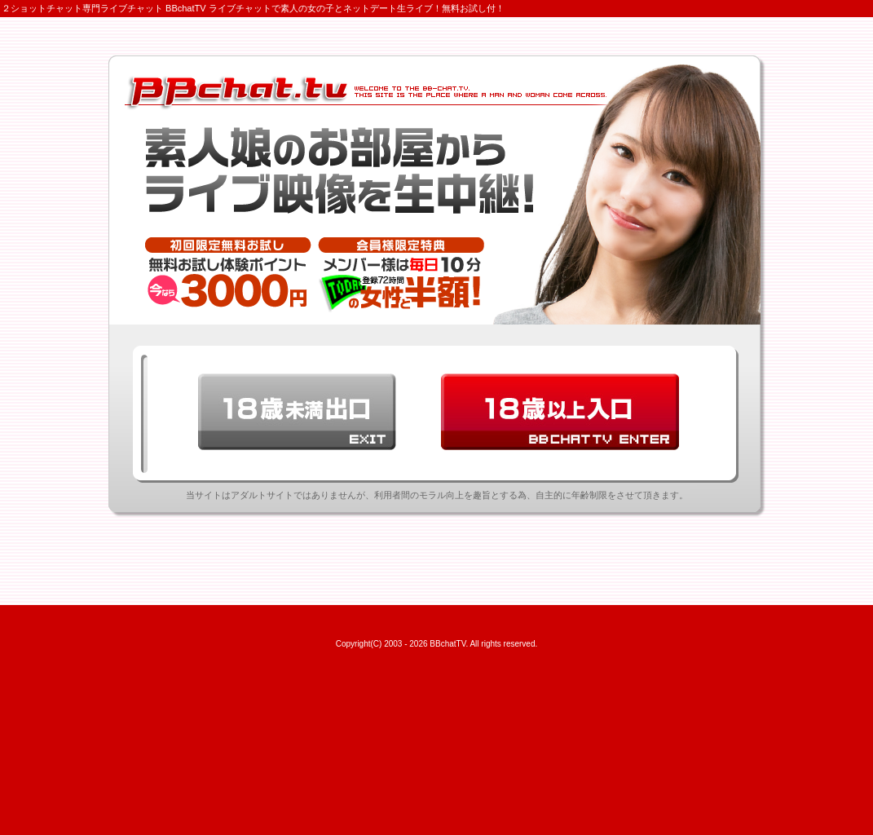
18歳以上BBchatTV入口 (560, 411)
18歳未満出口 (297, 411)
